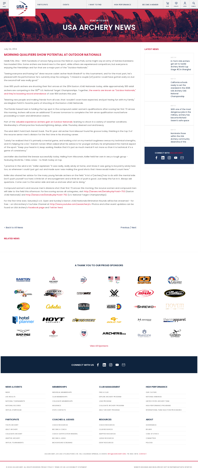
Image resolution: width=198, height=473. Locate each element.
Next (134, 227)
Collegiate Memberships (62, 401)
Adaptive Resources (107, 434)
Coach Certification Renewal (65, 434)
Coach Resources (60, 425)
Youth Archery (11, 425)
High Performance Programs (158, 405)
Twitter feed (56, 207)
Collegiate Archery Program (111, 405)
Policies (149, 443)
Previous (125, 227)
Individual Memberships (62, 392)
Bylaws (149, 429)
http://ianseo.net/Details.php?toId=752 (46, 194)
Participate (48, 4)
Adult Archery (11, 429)
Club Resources (106, 429)
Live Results (10, 397)
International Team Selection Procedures (164, 410)
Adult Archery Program (109, 410)
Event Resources (106, 443)
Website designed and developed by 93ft (150, 467)
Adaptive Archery (12, 438)
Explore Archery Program (110, 397)
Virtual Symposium (13, 410)
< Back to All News (13, 227)
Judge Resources (106, 438)
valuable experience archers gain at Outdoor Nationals (44, 121)
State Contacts (59, 410)
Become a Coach (59, 429)
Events (73, 4)
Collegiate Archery (13, 434)
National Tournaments (15, 401)
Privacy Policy (47, 467)
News (7, 392)
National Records (13, 405)
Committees (151, 438)
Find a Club (103, 392)
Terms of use (60, 467)
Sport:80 (188, 467)
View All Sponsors (99, 345)
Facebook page (36, 207)
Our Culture (151, 392)
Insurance (56, 405)
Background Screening (62, 443)
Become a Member (150, 4)
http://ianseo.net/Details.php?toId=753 (104, 191)
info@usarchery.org (116, 454)
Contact (143, 454)
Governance (151, 425)
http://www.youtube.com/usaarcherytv (70, 204)
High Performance (125, 4)
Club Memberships (59, 397)
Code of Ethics (152, 434)
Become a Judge (59, 438)
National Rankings (154, 397)
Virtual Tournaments (14, 443)
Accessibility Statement (76, 467)
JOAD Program (105, 401)
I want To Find (99, 4)
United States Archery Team (157, 401)
